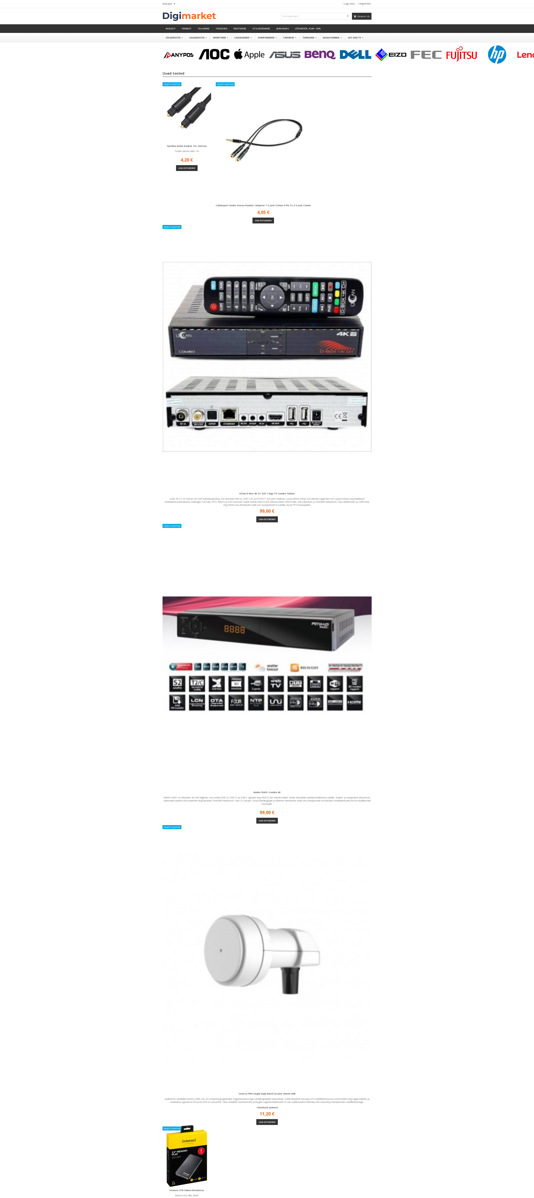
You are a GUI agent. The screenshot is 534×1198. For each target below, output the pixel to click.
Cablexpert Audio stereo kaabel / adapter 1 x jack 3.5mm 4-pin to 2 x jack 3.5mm (263, 205)
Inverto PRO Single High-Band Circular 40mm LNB (267, 1093)
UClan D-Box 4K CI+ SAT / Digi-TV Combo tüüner (267, 493)
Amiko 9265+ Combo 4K (267, 792)
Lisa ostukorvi (187, 168)
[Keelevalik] (169, 4)
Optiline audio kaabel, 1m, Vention (187, 145)
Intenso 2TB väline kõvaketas (186, 1190)
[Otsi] (315, 16)
